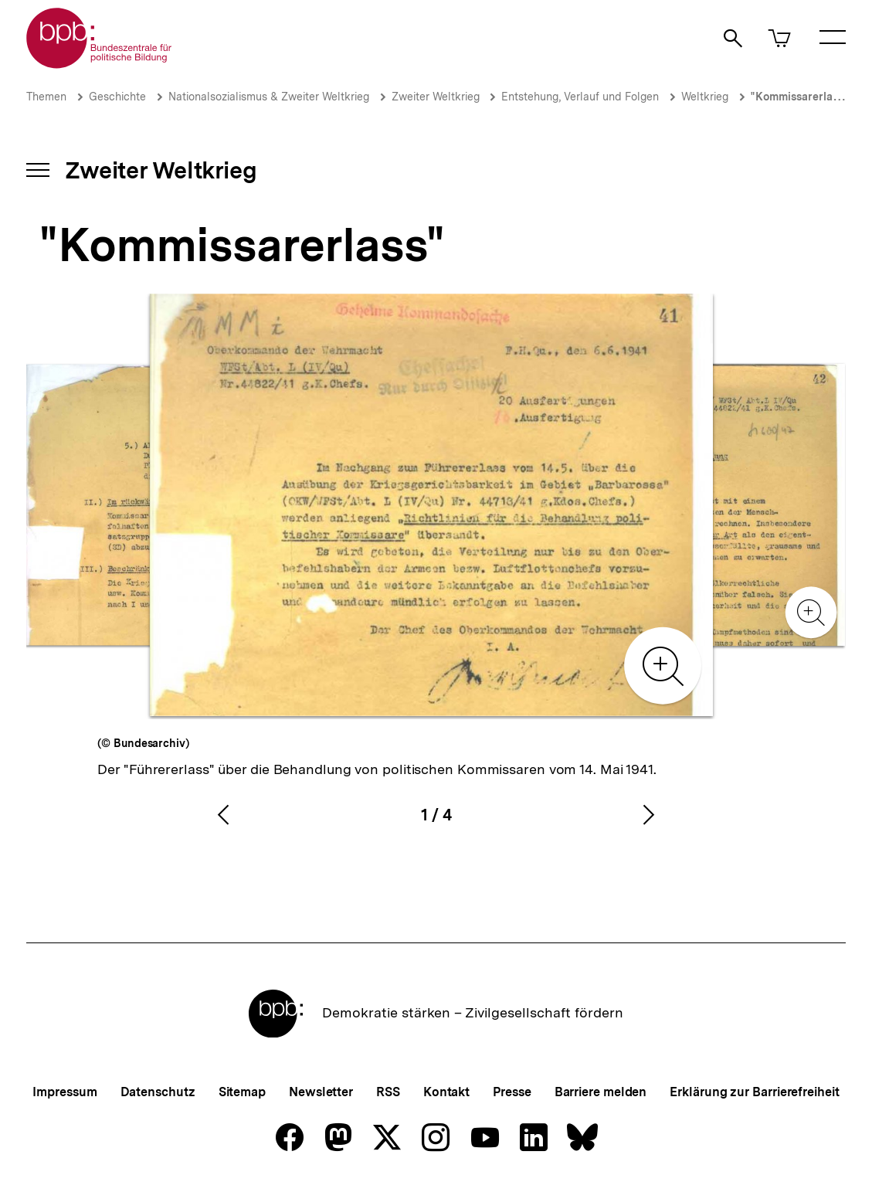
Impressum (64, 1092)
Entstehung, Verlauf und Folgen (580, 96)
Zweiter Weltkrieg (437, 96)
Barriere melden (601, 1092)
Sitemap (242, 1092)
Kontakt (446, 1092)
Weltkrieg (704, 96)
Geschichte (117, 96)
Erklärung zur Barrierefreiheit (754, 1092)
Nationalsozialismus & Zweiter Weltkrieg (268, 96)
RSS (388, 1092)
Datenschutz (157, 1092)
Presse (512, 1092)
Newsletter (321, 1092)
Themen (46, 96)
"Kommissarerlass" (799, 96)
